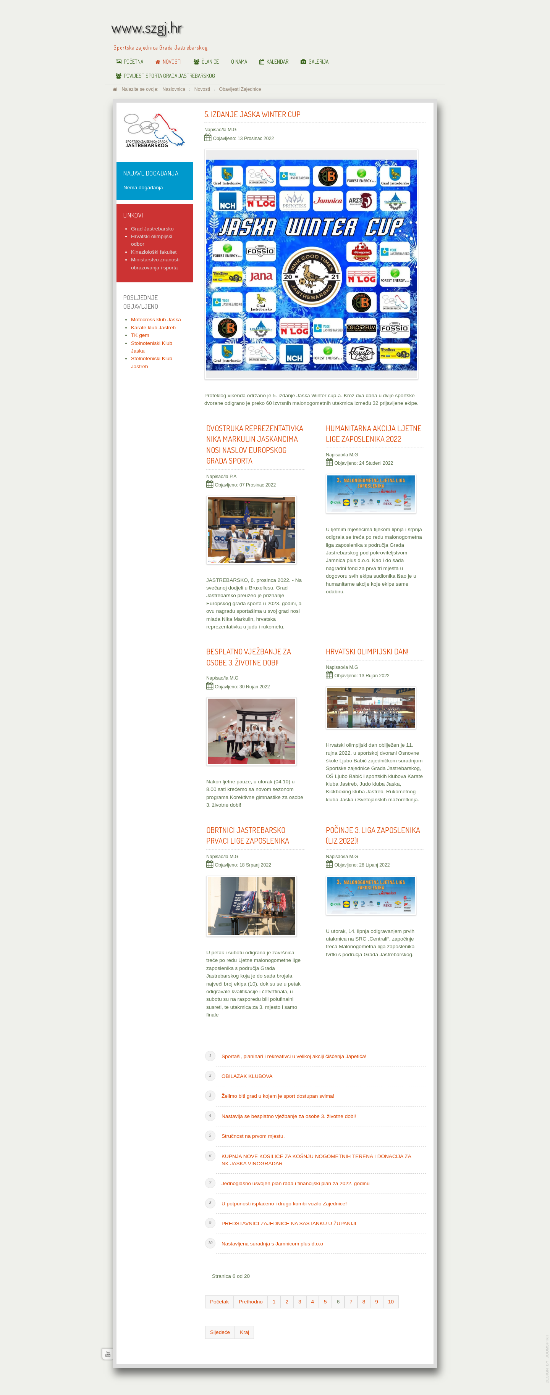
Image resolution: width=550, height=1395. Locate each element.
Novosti (172, 61)
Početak (219, 1302)
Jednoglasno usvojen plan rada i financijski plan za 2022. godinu (296, 1183)
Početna (133, 61)
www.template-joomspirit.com (547, 1359)
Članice (210, 61)
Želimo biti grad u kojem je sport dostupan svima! (278, 1096)
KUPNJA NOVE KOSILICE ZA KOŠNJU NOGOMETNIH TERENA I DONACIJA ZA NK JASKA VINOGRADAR (316, 1159)
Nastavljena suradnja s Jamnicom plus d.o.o (272, 1244)
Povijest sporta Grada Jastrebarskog (169, 75)
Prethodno (251, 1302)
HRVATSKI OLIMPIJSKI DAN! (367, 651)
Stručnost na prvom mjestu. (253, 1136)
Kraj (244, 1332)
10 (391, 1302)
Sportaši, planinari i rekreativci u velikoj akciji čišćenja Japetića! (294, 1056)
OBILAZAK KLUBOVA (247, 1076)
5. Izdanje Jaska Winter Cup (252, 114)
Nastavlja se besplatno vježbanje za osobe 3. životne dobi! (289, 1116)
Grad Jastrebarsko (152, 229)
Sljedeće (220, 1332)
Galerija (318, 61)
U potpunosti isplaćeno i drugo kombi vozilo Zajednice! (284, 1204)
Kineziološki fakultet (153, 252)
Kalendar (277, 61)
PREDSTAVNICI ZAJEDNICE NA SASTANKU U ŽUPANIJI (289, 1223)
